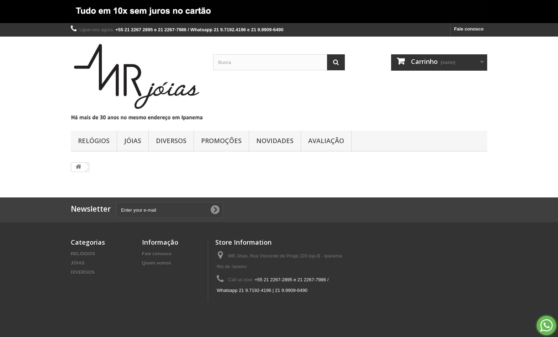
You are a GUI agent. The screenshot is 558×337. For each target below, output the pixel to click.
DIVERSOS (171, 140)
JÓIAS (132, 140)
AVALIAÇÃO (326, 140)
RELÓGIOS (94, 140)
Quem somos (156, 263)
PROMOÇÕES (221, 140)
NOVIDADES (275, 140)
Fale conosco (469, 29)
